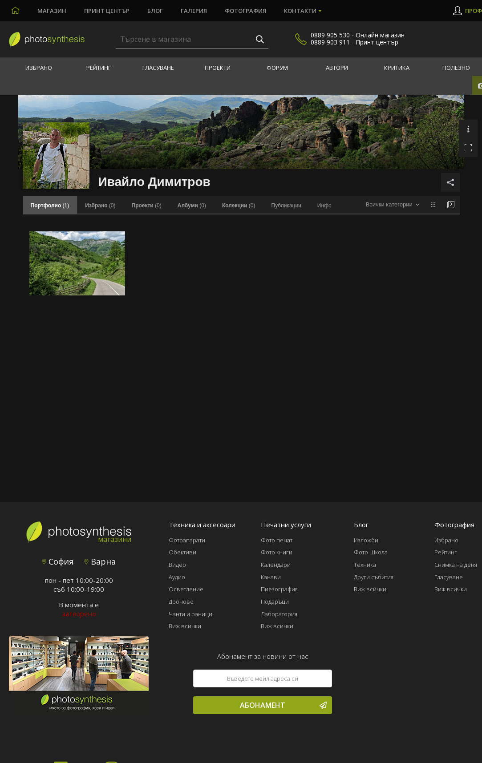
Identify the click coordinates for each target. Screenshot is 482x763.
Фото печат (276, 540)
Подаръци (275, 601)
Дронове (181, 601)
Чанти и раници (190, 614)
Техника (365, 565)
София (57, 561)
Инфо (324, 205)
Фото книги (276, 552)
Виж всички (185, 626)
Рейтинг (98, 68)
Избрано (38, 68)
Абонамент (283, 705)
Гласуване (158, 68)
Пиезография (279, 589)
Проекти (218, 68)
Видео (177, 565)
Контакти (300, 11)
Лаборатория (279, 614)
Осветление (186, 589)
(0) (100, 205)
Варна (100, 561)
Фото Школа (371, 552)
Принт (107, 11)
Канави (271, 577)
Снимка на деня (455, 565)
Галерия (194, 11)
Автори (337, 68)
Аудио (177, 577)
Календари (276, 565)
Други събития (373, 577)
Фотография (245, 11)
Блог (155, 11)
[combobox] (392, 205)
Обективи (182, 552)
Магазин (51, 11)
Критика (396, 68)
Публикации (286, 205)
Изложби (366, 540)
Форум (277, 68)
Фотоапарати (187, 540)
